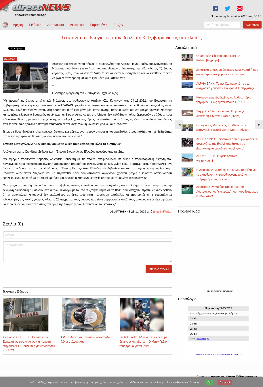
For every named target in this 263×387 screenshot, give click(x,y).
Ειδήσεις (35, 25)
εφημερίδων (228, 291)
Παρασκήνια (98, 25)
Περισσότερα (196, 382)
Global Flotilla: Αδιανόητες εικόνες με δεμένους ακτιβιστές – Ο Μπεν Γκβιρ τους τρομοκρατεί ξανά (143, 342)
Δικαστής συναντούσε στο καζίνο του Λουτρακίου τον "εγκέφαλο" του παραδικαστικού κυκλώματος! (227, 191)
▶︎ (260, 126)
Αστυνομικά (55, 25)
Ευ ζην (118, 25)
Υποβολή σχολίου (158, 269)
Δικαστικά (77, 25)
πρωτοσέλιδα (214, 291)
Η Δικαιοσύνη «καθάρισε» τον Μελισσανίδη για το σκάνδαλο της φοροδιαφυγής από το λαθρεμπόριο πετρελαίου (226, 174)
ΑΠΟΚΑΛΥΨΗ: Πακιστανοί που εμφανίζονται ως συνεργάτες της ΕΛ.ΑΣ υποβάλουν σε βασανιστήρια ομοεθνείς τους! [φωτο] (227, 144)
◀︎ (180, 126)
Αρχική (18, 25)
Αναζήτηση (252, 24)
